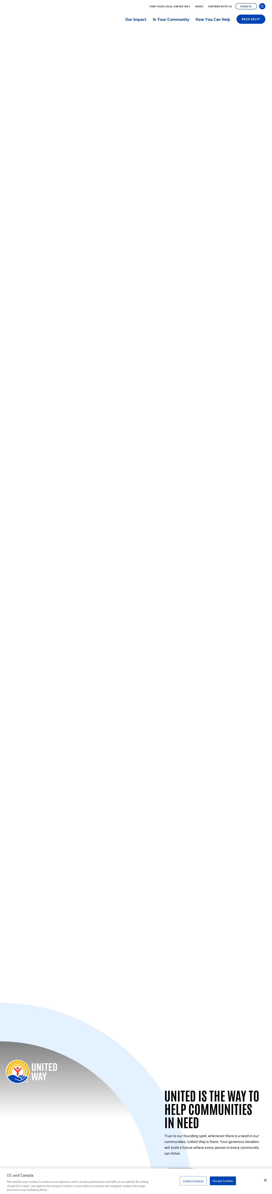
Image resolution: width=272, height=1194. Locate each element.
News (199, 6)
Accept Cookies (223, 1180)
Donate (246, 6)
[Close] (265, 1180)
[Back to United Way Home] (31, 1071)
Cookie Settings (193, 1180)
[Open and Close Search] (262, 6)
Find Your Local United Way (170, 6)
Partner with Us (220, 6)
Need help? (251, 19)
